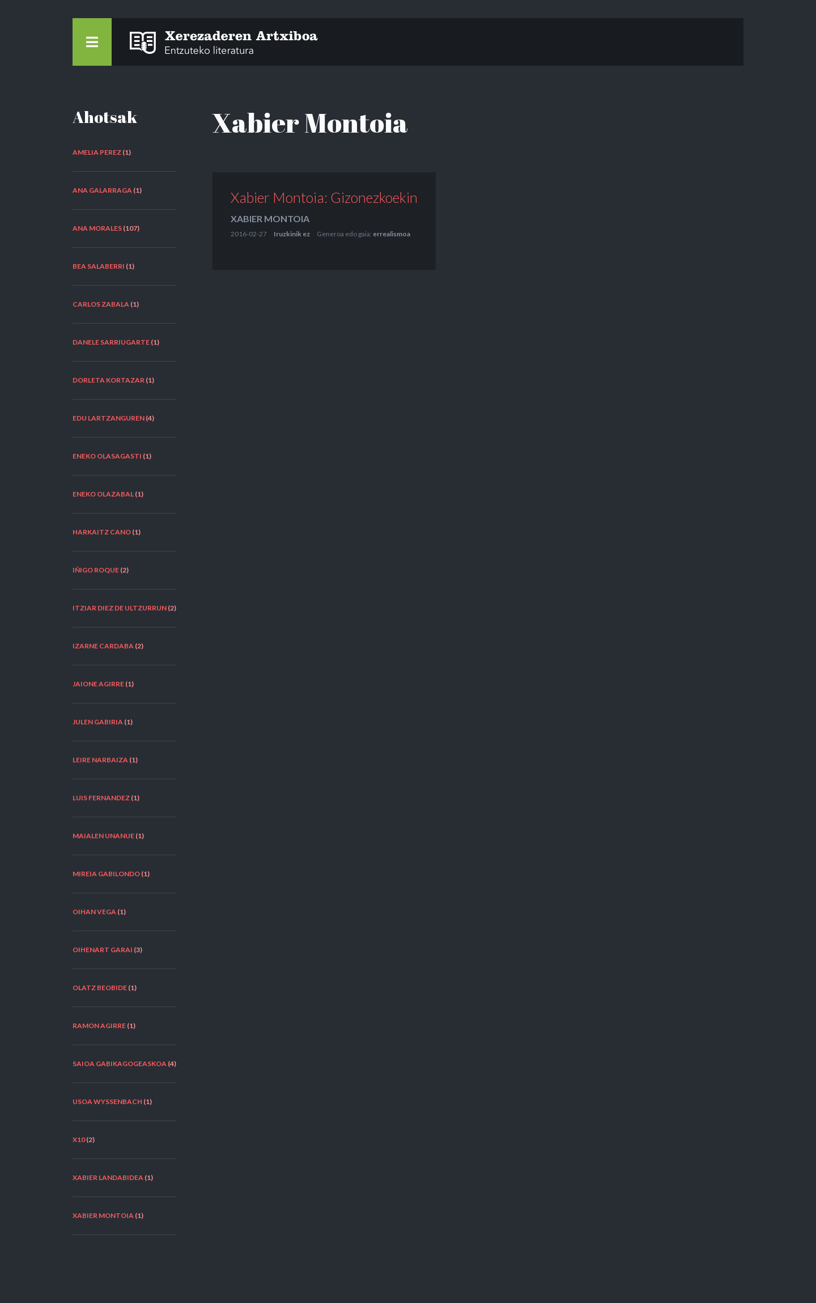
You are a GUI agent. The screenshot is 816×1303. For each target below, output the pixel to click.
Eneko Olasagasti (107, 456)
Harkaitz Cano (102, 532)
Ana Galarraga (102, 190)
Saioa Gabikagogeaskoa (120, 1063)
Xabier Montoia (103, 1215)
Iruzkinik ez (292, 234)
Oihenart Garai (103, 949)
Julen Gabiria (98, 722)
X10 (79, 1139)
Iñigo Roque (96, 570)
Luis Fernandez (101, 797)
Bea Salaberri (99, 266)
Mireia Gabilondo (106, 873)
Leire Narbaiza (100, 760)
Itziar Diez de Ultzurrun (120, 608)
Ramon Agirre (99, 1025)
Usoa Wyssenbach (107, 1101)
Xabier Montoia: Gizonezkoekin (324, 197)
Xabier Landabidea (108, 1177)
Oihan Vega (94, 911)
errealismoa (391, 234)
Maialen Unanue (103, 835)
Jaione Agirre (98, 684)
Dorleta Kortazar (108, 380)
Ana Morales (97, 228)
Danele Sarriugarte (111, 342)
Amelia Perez (97, 152)
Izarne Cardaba (103, 646)
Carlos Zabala (101, 304)
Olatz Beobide (100, 987)
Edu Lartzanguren (108, 418)
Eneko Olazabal (103, 494)
